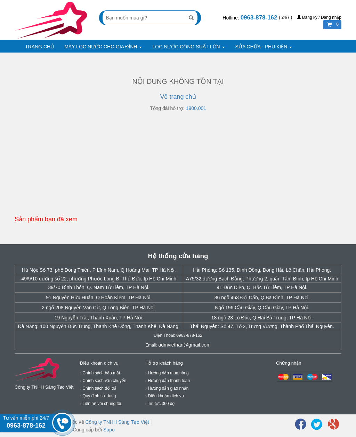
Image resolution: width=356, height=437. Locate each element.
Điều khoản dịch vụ (164, 396)
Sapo (109, 429)
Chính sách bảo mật (100, 373)
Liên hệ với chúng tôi (100, 403)
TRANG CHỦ (39, 46)
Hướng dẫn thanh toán (167, 380)
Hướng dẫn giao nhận (166, 388)
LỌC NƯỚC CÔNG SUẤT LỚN (188, 46)
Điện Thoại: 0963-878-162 (178, 335)
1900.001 (196, 108)
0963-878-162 (260, 17)
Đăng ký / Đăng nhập (319, 17)
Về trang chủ (178, 96)
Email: (151, 345)
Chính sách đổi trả (98, 388)
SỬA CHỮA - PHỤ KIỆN (263, 46)
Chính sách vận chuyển (103, 380)
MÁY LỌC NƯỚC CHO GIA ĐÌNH (103, 46)
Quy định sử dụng (98, 396)
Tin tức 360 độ (160, 403)
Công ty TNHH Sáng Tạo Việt (117, 422)
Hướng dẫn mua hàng (167, 373)
